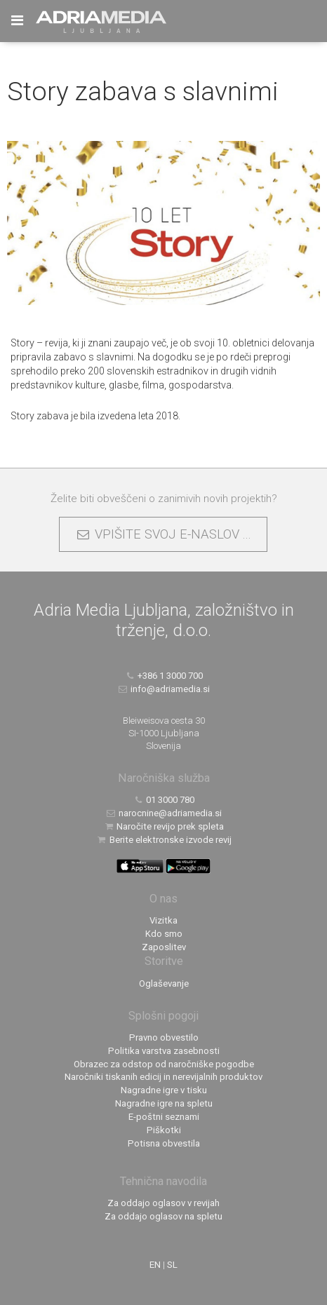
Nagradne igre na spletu (164, 1103)
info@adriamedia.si (164, 689)
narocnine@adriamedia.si (163, 813)
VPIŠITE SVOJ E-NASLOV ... (163, 534)
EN (155, 1264)
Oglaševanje (164, 983)
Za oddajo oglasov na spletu (163, 1216)
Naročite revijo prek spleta (164, 826)
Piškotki (164, 1130)
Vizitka (163, 920)
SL (172, 1264)
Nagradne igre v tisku (164, 1090)
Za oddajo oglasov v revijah (163, 1203)
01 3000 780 (164, 800)
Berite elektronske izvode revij (163, 839)
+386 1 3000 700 (163, 675)
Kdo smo (163, 933)
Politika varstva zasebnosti (164, 1051)
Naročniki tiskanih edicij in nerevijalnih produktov (163, 1076)
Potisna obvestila (164, 1143)
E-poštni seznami (163, 1116)
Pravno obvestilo (164, 1037)
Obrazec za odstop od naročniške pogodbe (164, 1064)
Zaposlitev (164, 947)
